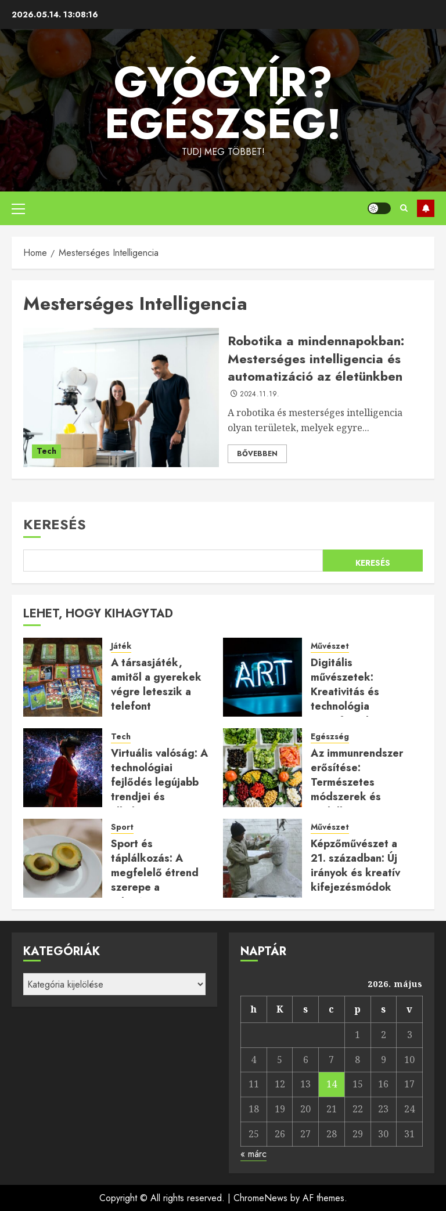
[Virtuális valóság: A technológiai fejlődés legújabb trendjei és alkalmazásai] (62, 767)
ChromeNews (260, 1198)
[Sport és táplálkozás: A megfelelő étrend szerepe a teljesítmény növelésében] (62, 858)
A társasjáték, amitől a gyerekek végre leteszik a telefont (156, 684)
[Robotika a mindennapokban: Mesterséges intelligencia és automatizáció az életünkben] (121, 397)
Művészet (330, 646)
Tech (46, 451)
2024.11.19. (259, 394)
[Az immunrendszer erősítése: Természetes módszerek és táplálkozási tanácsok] (262, 767)
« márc (253, 1154)
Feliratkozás (425, 208)
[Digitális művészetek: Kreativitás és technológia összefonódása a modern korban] (262, 677)
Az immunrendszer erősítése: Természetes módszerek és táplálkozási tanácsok (357, 790)
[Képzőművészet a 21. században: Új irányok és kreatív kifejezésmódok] (262, 858)
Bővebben (257, 454)
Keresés (54, 524)
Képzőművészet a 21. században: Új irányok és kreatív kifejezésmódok (355, 865)
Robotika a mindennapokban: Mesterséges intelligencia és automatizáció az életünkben (316, 358)
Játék (121, 646)
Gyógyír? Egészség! (223, 103)
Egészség (330, 736)
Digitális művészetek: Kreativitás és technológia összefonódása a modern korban (353, 699)
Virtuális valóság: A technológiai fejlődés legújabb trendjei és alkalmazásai (159, 782)
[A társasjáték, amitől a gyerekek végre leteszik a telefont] (62, 677)
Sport (122, 827)
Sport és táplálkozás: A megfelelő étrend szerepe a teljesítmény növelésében (155, 880)
